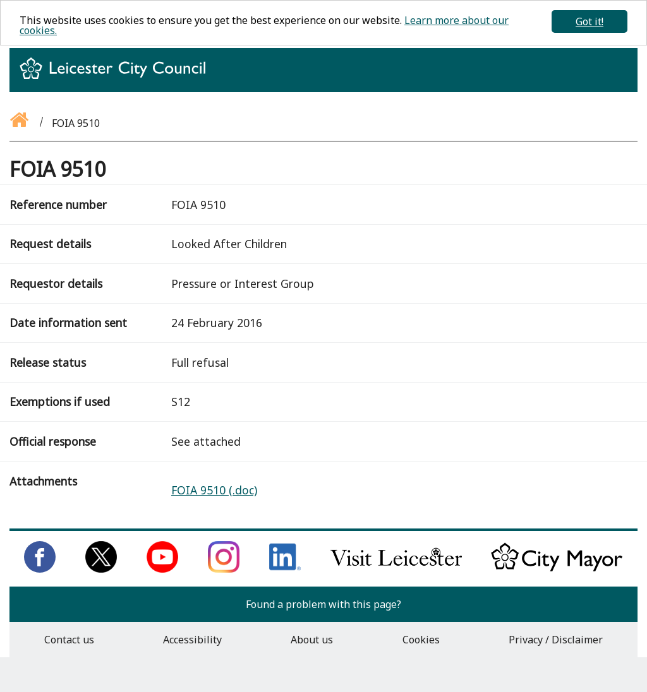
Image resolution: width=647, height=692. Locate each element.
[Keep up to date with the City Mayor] (556, 569)
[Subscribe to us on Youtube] (162, 569)
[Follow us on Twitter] (101, 569)
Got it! (589, 21)
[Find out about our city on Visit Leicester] (396, 569)
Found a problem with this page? (323, 604)
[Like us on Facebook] (40, 569)
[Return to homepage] (118, 79)
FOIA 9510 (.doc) (214, 490)
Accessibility (192, 640)
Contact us (69, 640)
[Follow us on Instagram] (223, 569)
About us (312, 640)
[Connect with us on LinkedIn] (285, 569)
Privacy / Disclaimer (556, 640)
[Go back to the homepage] (20, 123)
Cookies (421, 640)
